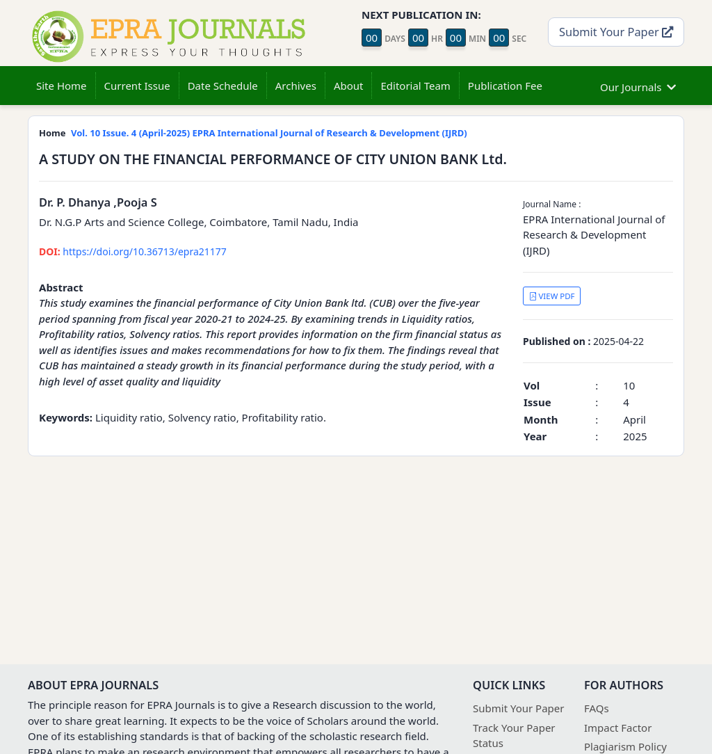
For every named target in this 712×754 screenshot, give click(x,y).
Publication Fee (505, 86)
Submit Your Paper (616, 32)
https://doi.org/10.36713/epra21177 (133, 251)
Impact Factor (618, 728)
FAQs (596, 708)
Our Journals (638, 85)
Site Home (61, 86)
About (349, 86)
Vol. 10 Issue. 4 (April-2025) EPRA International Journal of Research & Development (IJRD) (269, 133)
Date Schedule (223, 86)
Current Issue (137, 86)
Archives (295, 86)
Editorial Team (415, 86)
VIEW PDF (552, 296)
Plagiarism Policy (625, 746)
